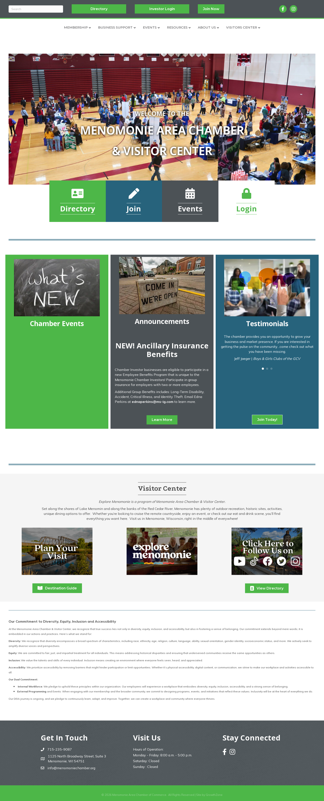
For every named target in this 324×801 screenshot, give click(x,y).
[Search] (36, 9)
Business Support (90, 27)
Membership (51, 27)
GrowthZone (214, 794)
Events (125, 27)
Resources (202, 27)
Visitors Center (266, 27)
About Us (232, 27)
